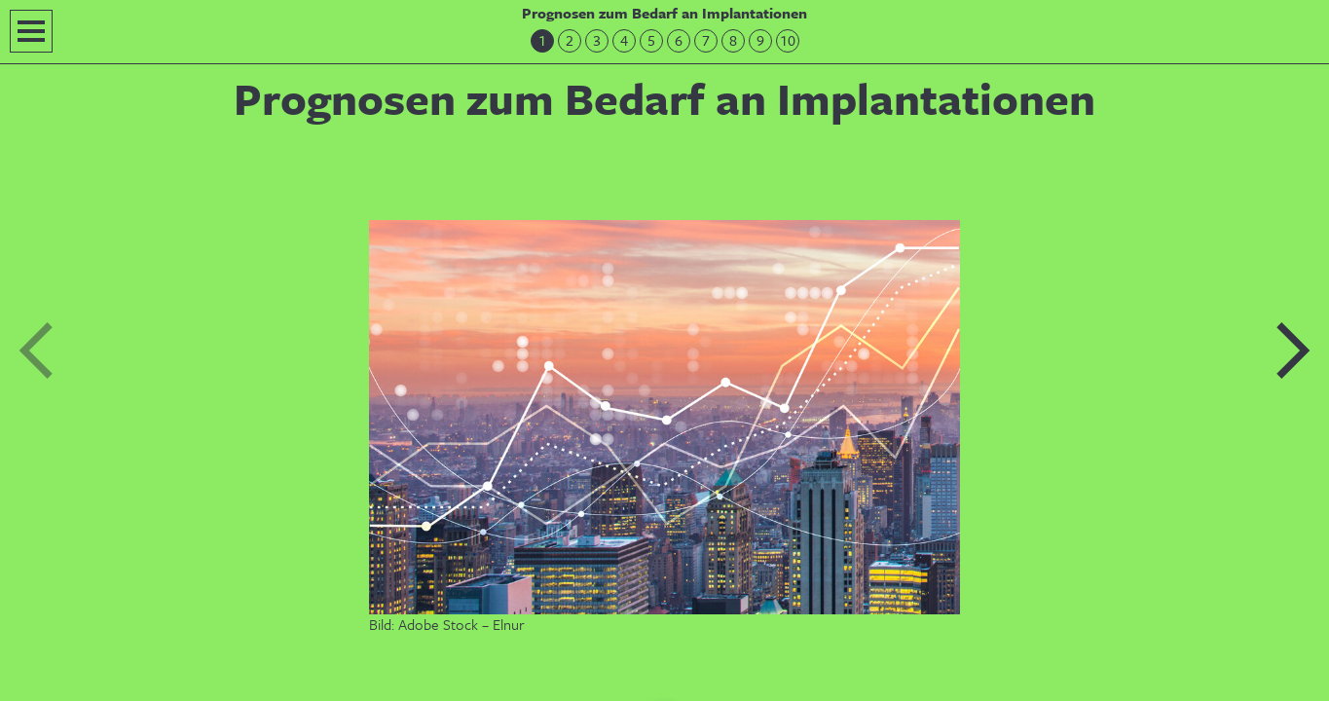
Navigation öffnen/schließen (31, 31)
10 (787, 40)
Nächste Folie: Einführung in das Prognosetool (1292, 350)
